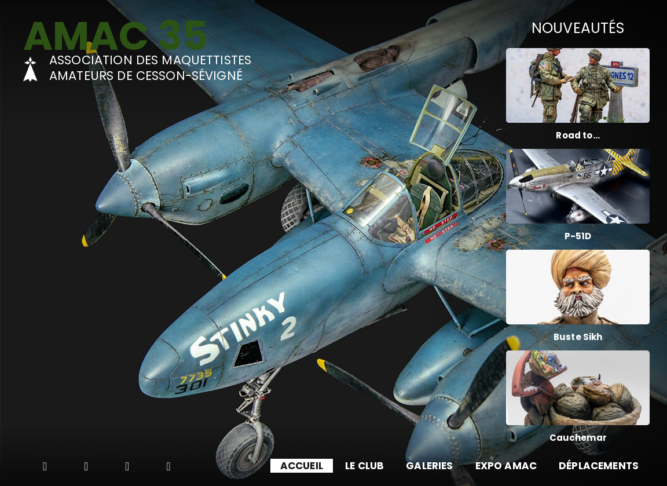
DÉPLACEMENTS (599, 466)
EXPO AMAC (506, 466)
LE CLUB (364, 466)
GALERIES (429, 466)
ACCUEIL (301, 466)
